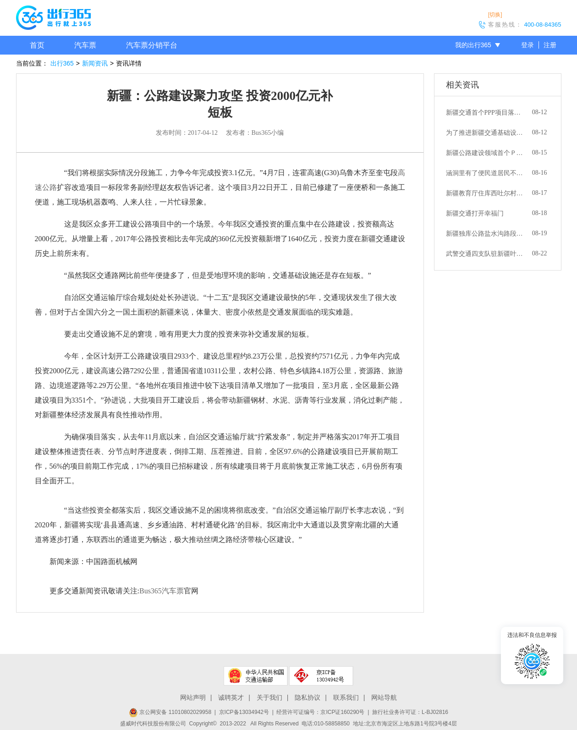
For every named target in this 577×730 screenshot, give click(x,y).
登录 (527, 45)
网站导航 (384, 697)
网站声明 (193, 697)
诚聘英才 (231, 697)
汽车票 (85, 45)
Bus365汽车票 (161, 591)
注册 (550, 45)
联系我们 (346, 697)
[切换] (495, 14)
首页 (37, 45)
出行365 (62, 63)
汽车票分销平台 (151, 45)
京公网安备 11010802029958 (170, 712)
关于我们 (269, 697)
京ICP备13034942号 (244, 712)
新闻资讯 (95, 63)
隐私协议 (307, 697)
